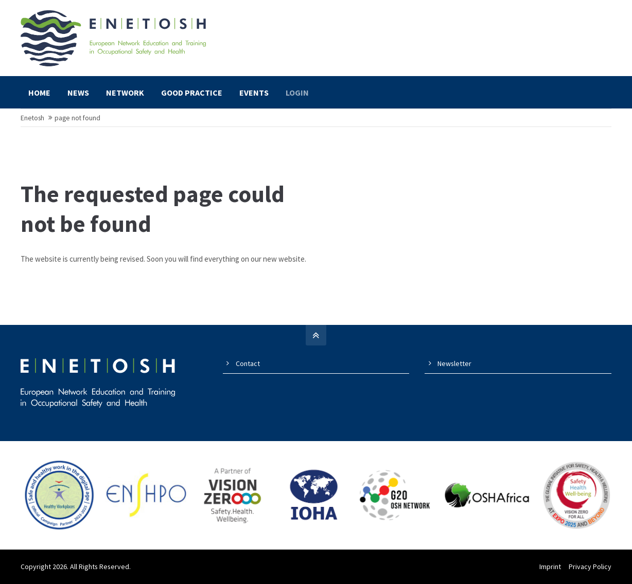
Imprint (550, 566)
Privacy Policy (590, 566)
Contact (248, 363)
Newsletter (454, 363)
